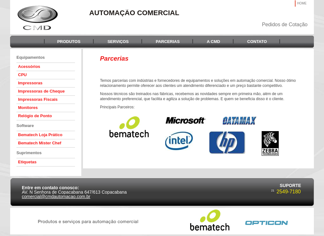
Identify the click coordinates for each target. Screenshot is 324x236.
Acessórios (29, 66)
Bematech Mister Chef (39, 143)
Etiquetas (27, 162)
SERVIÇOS (118, 41)
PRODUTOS (68, 41)
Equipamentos (30, 57)
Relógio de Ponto (35, 115)
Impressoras (30, 83)
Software (25, 125)
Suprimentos (28, 152)
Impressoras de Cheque (41, 91)
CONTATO (257, 41)
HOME (302, 3)
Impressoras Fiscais (38, 99)
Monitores (28, 107)
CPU (22, 74)
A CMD (213, 41)
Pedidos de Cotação (285, 24)
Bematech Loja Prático (40, 134)
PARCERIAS (168, 41)
